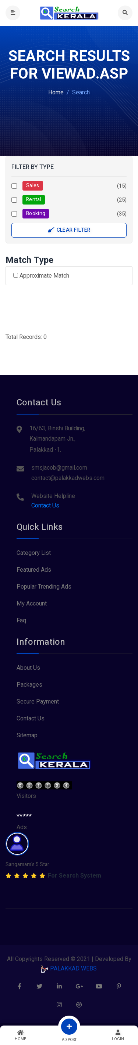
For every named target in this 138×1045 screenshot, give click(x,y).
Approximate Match (41, 275)
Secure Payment (38, 701)
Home (56, 92)
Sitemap (27, 735)
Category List (34, 553)
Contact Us (45, 505)
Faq (21, 620)
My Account (32, 603)
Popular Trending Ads (44, 586)
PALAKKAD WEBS (69, 968)
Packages (29, 684)
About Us (28, 667)
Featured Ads (34, 569)
